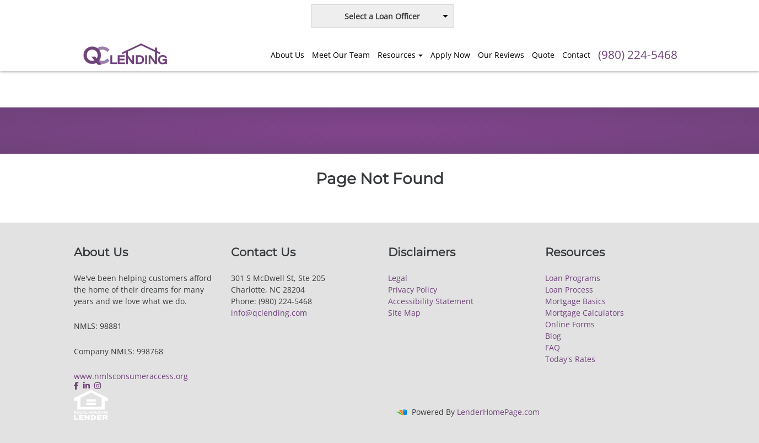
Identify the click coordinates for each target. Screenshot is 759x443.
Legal (397, 278)
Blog (553, 336)
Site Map (404, 312)
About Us (287, 55)
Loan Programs (572, 278)
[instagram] (97, 386)
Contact (576, 55)
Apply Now (450, 55)
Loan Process (569, 289)
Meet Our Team (341, 55)
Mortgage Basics (575, 301)
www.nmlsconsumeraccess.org (131, 376)
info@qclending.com (269, 312)
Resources (397, 55)
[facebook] (77, 386)
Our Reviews (501, 55)
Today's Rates (570, 359)
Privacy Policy (412, 289)
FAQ (552, 347)
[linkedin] (86, 386)
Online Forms (570, 324)
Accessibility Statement (430, 301)
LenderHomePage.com (498, 412)
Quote (543, 55)
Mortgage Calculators (584, 312)
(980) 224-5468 (637, 54)
